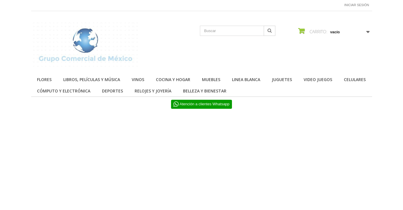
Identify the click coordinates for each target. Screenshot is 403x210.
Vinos (138, 79)
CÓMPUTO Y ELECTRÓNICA (63, 91)
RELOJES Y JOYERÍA (153, 91)
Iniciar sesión (356, 5)
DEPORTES (112, 91)
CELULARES (355, 79)
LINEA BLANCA (246, 79)
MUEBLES (211, 79)
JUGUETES (282, 79)
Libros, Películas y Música (91, 79)
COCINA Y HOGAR (173, 79)
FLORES (44, 79)
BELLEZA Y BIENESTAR (204, 91)
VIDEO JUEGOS (318, 79)
